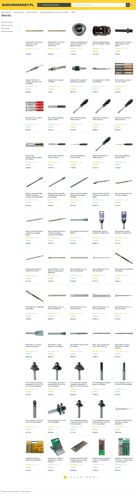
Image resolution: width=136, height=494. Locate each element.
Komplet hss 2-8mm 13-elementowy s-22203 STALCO (56, 460)
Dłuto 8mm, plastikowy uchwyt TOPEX (122, 156)
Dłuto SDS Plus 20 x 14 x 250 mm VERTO (78, 308)
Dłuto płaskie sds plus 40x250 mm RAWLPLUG (123, 232)
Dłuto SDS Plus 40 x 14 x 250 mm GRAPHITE (101, 308)
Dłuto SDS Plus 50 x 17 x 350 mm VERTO (123, 308)
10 (93, 477)
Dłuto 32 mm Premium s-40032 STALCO (123, 118)
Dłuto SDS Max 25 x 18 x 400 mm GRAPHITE (78, 270)
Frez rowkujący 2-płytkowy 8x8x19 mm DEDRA (102, 383)
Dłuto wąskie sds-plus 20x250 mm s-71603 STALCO (122, 346)
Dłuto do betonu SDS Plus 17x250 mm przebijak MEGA (34, 233)
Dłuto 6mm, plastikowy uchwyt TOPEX (77, 156)
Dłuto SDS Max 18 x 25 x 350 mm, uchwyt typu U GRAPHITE (56, 271)
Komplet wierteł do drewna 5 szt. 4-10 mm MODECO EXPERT (101, 460)
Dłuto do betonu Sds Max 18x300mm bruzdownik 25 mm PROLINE (57, 195)
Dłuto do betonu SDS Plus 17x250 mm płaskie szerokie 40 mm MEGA (56, 233)
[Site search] (99, 5)
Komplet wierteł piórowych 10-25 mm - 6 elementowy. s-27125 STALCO (124, 460)
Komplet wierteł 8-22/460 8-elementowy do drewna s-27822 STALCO (78, 460)
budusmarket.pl (6, 12)
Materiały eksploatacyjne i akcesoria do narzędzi (54, 12)
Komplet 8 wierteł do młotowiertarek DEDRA (33, 459)
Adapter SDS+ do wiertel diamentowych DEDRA (78, 81)
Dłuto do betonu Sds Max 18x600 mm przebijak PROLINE (78, 195)
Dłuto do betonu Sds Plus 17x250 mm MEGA (123, 194)
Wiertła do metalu (10, 25)
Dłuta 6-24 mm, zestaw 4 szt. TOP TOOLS (123, 81)
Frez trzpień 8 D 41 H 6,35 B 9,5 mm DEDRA (56, 421)
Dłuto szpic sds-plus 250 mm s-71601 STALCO (101, 345)
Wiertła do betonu (10, 22)
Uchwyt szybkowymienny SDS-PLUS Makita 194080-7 (101, 44)
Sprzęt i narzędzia (31, 12)
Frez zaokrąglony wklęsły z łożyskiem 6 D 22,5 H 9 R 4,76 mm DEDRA (79, 422)
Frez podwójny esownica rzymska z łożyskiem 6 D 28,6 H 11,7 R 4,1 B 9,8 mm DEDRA (79, 385)
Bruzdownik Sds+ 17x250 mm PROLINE (101, 81)
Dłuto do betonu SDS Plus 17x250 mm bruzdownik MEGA (101, 195)
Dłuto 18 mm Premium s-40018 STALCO (78, 118)
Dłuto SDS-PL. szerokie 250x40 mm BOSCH (33, 345)
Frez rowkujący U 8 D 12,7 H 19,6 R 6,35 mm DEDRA (123, 383)
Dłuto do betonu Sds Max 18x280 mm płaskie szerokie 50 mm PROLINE (34, 195)
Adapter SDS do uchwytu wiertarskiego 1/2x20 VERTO (123, 44)
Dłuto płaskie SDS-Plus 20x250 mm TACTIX (33, 270)
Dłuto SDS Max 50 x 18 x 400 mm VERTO (101, 270)
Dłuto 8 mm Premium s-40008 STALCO (100, 156)
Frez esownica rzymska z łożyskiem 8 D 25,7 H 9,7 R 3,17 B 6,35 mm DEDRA (34, 384)
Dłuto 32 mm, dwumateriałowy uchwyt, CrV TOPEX (34, 157)
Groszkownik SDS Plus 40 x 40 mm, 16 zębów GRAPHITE (123, 422)
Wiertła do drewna (10, 31)
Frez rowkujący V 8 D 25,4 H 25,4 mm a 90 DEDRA (34, 421)
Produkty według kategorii (54, 5)
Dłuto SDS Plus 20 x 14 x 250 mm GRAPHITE (56, 308)
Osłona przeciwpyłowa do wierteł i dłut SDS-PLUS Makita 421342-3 (79, 44)
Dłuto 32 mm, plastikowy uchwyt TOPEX (56, 156)
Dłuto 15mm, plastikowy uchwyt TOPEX (56, 118)
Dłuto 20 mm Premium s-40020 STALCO (101, 118)
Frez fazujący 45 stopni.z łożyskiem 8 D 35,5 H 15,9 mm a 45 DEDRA (56, 384)
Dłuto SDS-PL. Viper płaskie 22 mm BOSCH (55, 345)
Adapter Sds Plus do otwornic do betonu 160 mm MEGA (34, 81)
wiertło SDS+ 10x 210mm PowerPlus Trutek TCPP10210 (34, 44)
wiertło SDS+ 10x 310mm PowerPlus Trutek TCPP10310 (56, 44)
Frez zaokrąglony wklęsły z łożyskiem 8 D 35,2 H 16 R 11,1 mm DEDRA (101, 422)
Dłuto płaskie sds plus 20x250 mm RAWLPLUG (101, 232)
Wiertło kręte (10, 28)
